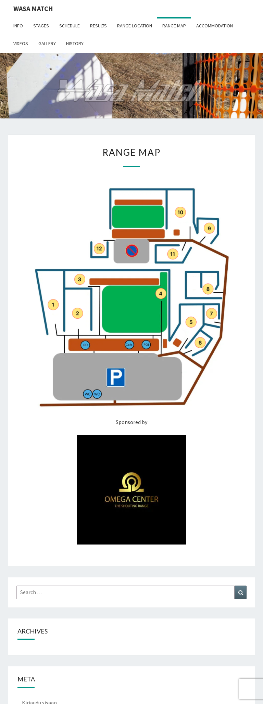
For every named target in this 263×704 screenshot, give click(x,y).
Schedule (69, 26)
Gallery (47, 43)
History (75, 43)
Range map (174, 26)
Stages (41, 26)
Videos (20, 43)
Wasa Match (33, 8)
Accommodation (214, 26)
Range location (134, 26)
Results (98, 26)
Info (18, 26)
